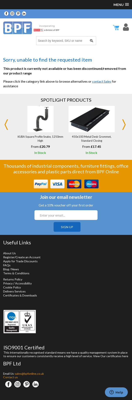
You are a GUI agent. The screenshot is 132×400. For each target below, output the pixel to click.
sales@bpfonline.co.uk (29, 373)
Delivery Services (14, 291)
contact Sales (101, 81)
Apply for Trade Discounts (20, 261)
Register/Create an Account (22, 257)
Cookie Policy (12, 287)
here (125, 356)
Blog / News (11, 269)
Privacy (8, 283)
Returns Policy (12, 279)
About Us (9, 253)
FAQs (7, 265)
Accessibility (23, 283)
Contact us (10, 377)
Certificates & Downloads (20, 295)
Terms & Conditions (16, 273)
